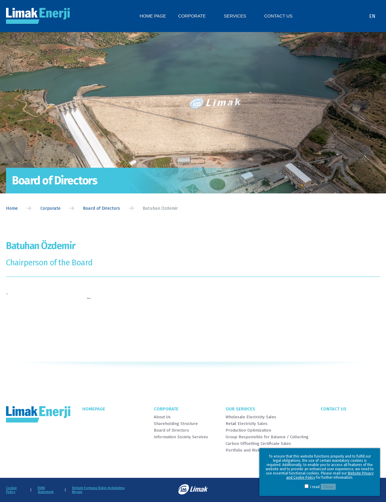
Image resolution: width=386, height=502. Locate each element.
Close (328, 486)
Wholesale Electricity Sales (251, 417)
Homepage (93, 409)
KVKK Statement (46, 490)
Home (12, 208)
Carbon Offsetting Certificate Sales (258, 443)
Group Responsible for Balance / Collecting (267, 437)
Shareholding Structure (176, 423)
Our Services (240, 409)
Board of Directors (101, 208)
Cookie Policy (11, 490)
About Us (162, 417)
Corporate (50, 208)
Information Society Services (181, 437)
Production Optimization (248, 430)
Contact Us (333, 409)
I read (315, 487)
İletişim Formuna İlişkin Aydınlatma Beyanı (98, 490)
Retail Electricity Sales (246, 423)
